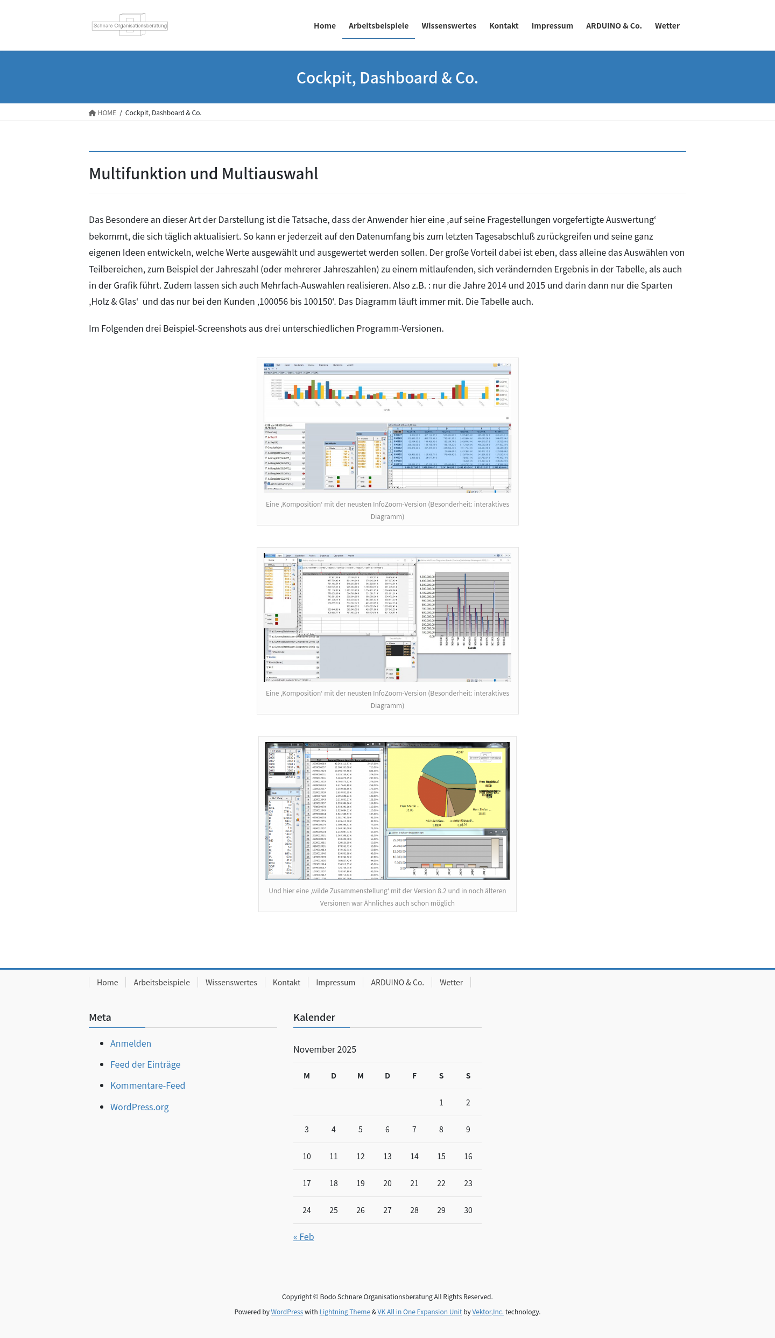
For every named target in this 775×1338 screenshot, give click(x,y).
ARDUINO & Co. (397, 982)
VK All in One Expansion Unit (420, 1311)
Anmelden (130, 1042)
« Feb (303, 1236)
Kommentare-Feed (147, 1084)
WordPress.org (139, 1106)
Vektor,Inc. (488, 1311)
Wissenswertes (231, 982)
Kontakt (286, 982)
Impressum (335, 982)
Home (107, 982)
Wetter (451, 982)
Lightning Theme (344, 1311)
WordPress (287, 1311)
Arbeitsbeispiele (161, 982)
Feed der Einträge (145, 1063)
